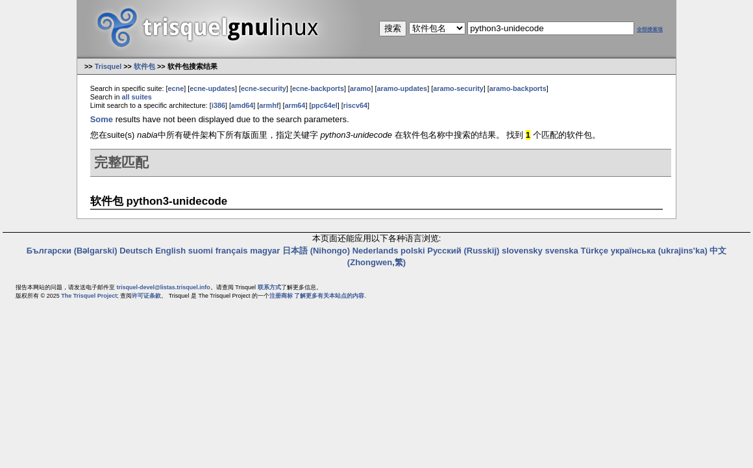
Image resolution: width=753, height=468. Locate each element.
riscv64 (355, 105)
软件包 (144, 66)
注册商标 (281, 295)
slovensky (522, 250)
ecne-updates (212, 88)
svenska (561, 250)
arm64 (294, 105)
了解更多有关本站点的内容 (329, 295)
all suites (136, 97)
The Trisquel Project (89, 295)
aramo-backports (518, 88)
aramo (360, 88)
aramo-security (458, 88)
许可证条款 (146, 295)
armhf (268, 105)
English (170, 250)
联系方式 (269, 287)
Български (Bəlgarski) (72, 250)
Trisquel (108, 66)
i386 (218, 105)
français (232, 250)
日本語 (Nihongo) (316, 250)
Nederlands (375, 250)
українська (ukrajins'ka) (659, 250)
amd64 (242, 105)
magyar (265, 250)
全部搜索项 (650, 29)
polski (413, 250)
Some (101, 119)
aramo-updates (402, 88)
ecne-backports (318, 88)
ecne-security (263, 88)
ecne (175, 88)
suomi (200, 250)
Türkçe (594, 250)
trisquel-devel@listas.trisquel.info (163, 287)
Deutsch (136, 250)
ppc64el (324, 105)
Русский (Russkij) (463, 250)
